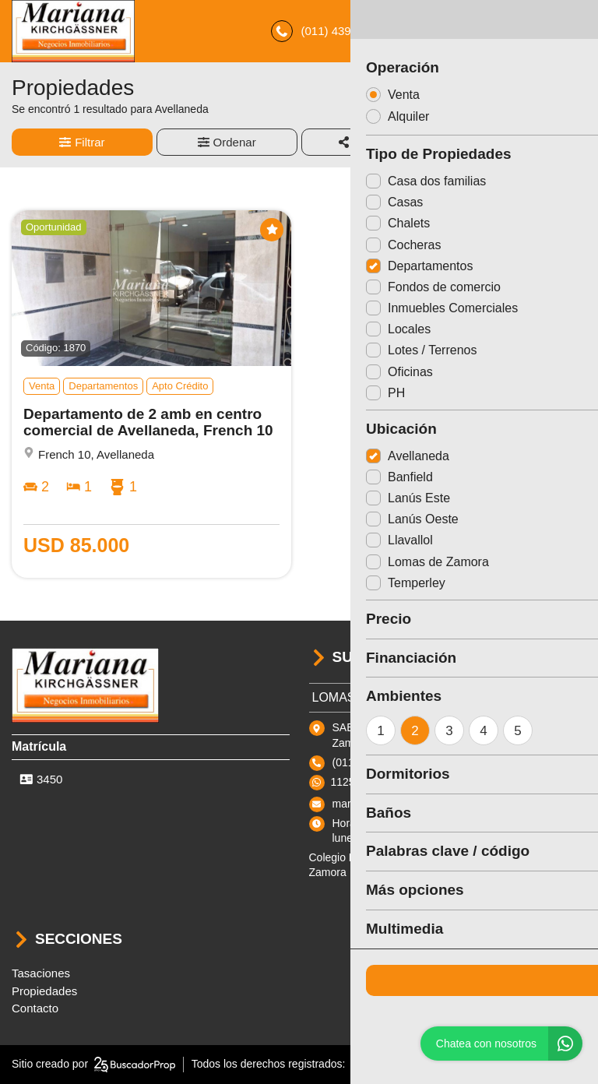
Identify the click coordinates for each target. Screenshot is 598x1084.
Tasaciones (41, 973)
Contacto (35, 1008)
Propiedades (44, 991)
